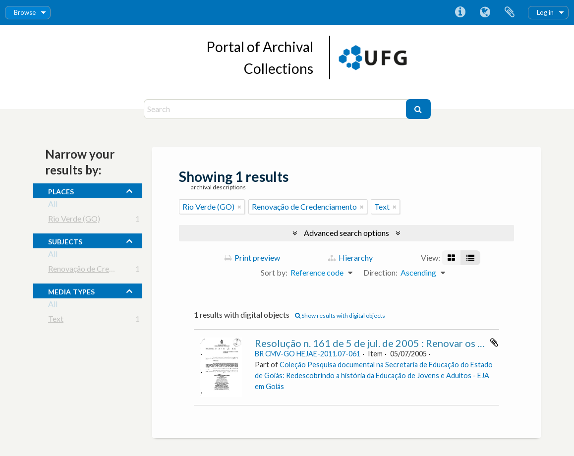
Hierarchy (350, 257)
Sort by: (274, 272)
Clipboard (509, 12)
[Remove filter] (239, 206)
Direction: (380, 272)
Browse (25, 12)
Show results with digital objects (340, 315)
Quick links (460, 12)
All (52, 205)
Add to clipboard (494, 342)
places (61, 190)
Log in (545, 12)
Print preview (252, 257)
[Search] (276, 109)
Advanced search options (346, 232)
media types (71, 290)
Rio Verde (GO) (74, 220)
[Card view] (451, 257)
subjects (65, 240)
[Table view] (470, 257)
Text (55, 320)
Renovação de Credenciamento (100, 270)
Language (484, 12)
